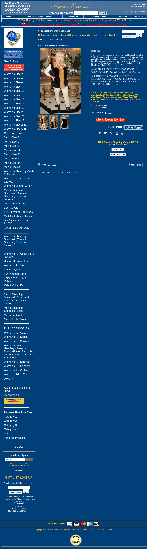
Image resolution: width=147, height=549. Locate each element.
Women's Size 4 (13, 78)
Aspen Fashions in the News (17, 389)
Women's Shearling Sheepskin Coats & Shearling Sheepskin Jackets (16, 241)
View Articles (11, 395)
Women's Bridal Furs (16, 374)
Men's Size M (12, 141)
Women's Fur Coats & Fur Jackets (19, 255)
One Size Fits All (13, 133)
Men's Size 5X (12, 167)
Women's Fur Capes (16, 332)
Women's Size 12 (14, 95)
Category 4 (10, 429)
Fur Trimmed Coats (15, 273)
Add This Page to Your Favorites (139, 5)
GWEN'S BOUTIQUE (16, 227)
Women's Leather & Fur (18, 185)
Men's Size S (11, 137)
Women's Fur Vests (15, 265)
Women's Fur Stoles (15, 336)
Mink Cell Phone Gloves (18, 216)
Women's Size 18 (14, 107)
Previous (48, 164)
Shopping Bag (130, 12)
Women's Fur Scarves (17, 361)
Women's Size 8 (13, 86)
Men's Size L (11, 145)
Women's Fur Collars (16, 370)
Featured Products (15, 437)
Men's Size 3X (12, 158)
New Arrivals (11, 61)
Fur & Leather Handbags (18, 212)
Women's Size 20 (14, 112)
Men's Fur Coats (13, 315)
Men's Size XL (12, 150)
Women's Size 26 (14, 120)
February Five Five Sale (18, 412)
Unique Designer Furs (16, 261)
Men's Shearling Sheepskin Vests (13, 309)
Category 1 (10, 416)
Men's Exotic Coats (15, 319)
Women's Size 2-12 (15, 124)
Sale (6, 433)
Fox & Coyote (12, 269)
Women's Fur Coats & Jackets (16, 180)
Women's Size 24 (14, 116)
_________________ (16, 232)
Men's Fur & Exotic (15, 203)
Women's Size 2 (13, 74)
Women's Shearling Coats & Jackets (19, 173)
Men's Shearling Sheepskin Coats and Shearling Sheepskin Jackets (16, 299)
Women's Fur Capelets (17, 366)
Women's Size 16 (14, 103)
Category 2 (10, 420)
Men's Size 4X (12, 162)
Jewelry (8, 378)
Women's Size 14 (14, 99)
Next (136, 164)
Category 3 (10, 425)
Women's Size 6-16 (15, 129)
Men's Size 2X (12, 154)
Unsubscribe (19, 471)
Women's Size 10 (14, 90)
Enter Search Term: (61, 13)
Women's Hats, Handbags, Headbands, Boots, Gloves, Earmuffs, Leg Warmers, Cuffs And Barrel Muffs (18, 351)
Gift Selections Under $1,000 (16, 222)
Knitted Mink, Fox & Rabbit (15, 280)
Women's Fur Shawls (16, 341)
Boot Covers (11, 207)
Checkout (141, 12)
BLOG (19, 446)
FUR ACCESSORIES (16, 328)
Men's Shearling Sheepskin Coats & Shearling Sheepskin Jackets (16, 195)
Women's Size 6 (13, 82)
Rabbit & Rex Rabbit (16, 285)
